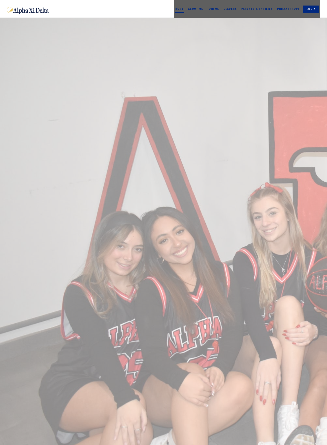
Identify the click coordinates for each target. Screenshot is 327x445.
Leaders (230, 8)
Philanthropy (288, 8)
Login (311, 9)
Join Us (213, 8)
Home (179, 8)
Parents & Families (257, 8)
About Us (195, 8)
